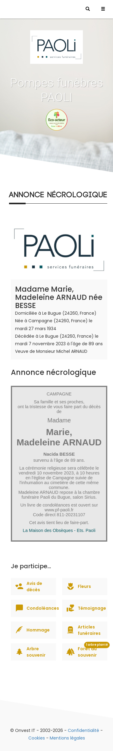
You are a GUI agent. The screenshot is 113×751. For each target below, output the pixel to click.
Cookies (36, 738)
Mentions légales (67, 738)
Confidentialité (83, 730)
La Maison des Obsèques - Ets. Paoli (59, 530)
